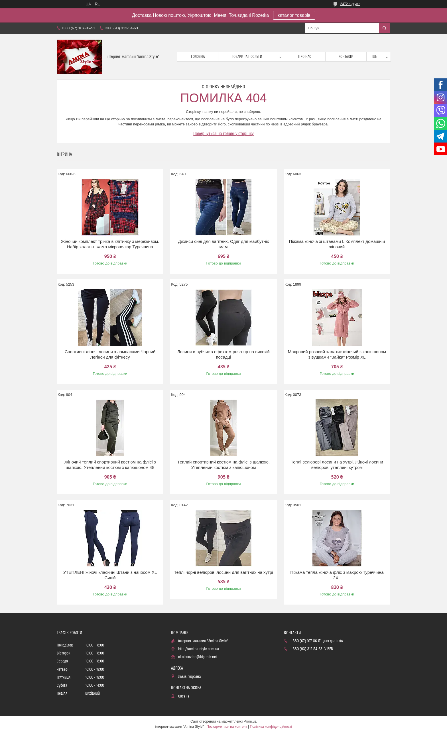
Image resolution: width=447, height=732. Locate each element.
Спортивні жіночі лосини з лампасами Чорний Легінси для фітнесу (110, 354)
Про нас (304, 56)
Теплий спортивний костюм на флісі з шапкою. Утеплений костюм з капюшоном (223, 464)
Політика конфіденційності (271, 727)
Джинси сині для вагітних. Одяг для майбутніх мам (223, 244)
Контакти (345, 56)
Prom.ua (250, 721)
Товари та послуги (247, 56)
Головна (198, 56)
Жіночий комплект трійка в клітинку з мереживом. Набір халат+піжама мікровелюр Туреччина (110, 244)
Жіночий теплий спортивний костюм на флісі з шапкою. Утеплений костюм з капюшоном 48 (110, 464)
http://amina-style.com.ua (198, 649)
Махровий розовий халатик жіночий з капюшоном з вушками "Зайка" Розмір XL (337, 354)
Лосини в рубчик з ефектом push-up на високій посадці (223, 354)
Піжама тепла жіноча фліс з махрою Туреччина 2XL (336, 575)
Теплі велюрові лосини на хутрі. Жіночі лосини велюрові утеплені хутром (337, 464)
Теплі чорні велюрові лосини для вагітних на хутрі (223, 572)
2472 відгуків (350, 4)
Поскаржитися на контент (226, 727)
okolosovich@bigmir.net (197, 657)
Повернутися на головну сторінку (223, 133)
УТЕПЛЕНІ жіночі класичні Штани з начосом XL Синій (110, 575)
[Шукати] (384, 28)
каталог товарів (294, 15)
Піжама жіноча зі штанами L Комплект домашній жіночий (337, 244)
